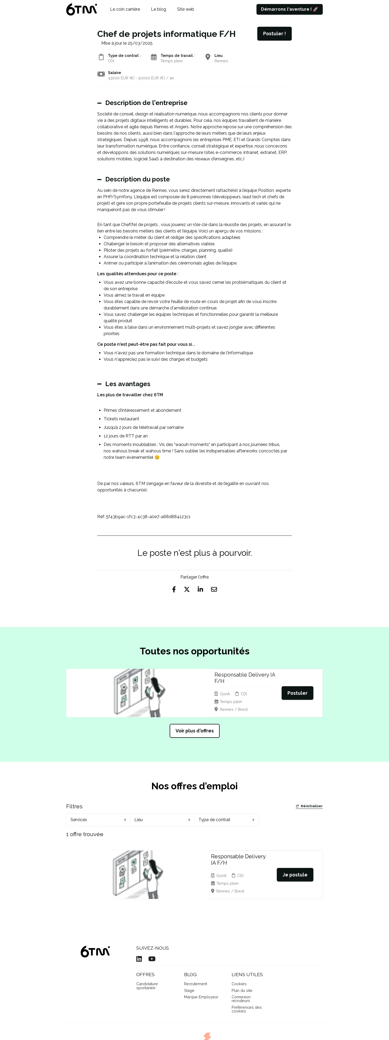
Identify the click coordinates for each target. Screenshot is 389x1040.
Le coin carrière (125, 9)
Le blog (158, 9)
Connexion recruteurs (241, 969)
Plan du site (242, 960)
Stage (189, 960)
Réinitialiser (309, 798)
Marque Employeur (201, 967)
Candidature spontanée (147, 956)
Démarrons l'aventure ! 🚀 (289, 9)
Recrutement (195, 954)
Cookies (239, 954)
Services (98, 811)
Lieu (162, 811)
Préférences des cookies (247, 979)
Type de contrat (226, 811)
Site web (185, 9)
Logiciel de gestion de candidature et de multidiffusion (194, 1030)
